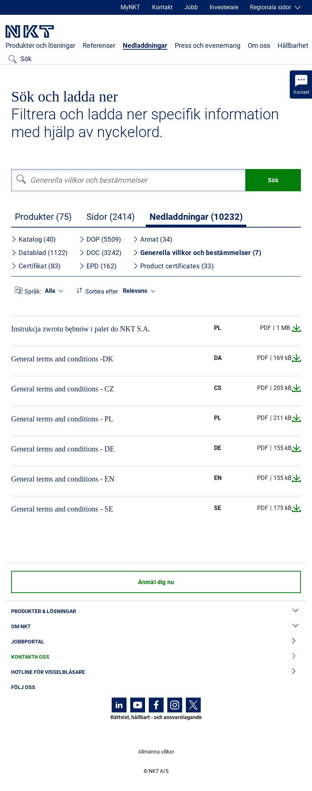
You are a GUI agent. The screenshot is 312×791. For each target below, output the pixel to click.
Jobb (191, 7)
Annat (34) (153, 239)
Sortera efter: (102, 291)
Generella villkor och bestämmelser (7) (197, 253)
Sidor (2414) (110, 217)
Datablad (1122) (39, 253)
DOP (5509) (100, 239)
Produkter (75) (43, 217)
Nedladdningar (145, 45)
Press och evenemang (207, 45)
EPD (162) (98, 266)
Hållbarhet (292, 45)
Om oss (259, 45)
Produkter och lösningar (40, 45)
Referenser (99, 45)
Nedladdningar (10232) (196, 217)
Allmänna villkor (156, 752)
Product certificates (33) (173, 266)
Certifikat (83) (36, 266)
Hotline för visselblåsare (156, 672)
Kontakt (162, 7)
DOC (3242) (100, 253)
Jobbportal (156, 642)
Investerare (224, 7)
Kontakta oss (156, 657)
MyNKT (130, 7)
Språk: (32, 291)
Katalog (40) (33, 239)
